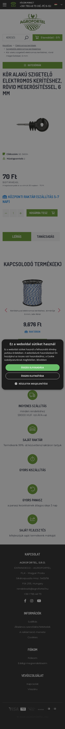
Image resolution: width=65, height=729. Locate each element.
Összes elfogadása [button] (32, 367)
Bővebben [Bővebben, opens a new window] (42, 359)
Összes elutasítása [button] (32, 375)
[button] (32, 383)
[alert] (32, 364)
